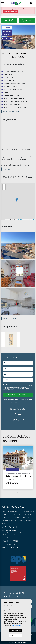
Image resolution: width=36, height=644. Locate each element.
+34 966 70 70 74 (12, 541)
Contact (27, 20)
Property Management (18, 517)
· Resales (4, 514)
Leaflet (7, 219)
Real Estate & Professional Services (13, 511)
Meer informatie (17, 625)
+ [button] (4, 185)
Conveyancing (12, 521)
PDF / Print (18, 419)
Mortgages (5, 524)
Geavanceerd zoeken (10, 11)
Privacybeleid (13, 387)
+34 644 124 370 (13, 544)
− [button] (4, 188)
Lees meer (7, 169)
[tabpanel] (18, 467)
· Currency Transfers (24, 521)
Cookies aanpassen (15, 636)
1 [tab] (17, 492)
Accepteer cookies (15, 630)
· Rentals (11, 514)
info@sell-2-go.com (13, 547)
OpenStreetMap (19, 219)
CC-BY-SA (31, 219)
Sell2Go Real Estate (16, 3)
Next (32, 37)
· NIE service (29, 514)
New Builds (30, 511)
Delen (18, 414)
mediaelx (24, 642)
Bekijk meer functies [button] (11, 111)
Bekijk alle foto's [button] (9, 318)
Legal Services (19, 514)
